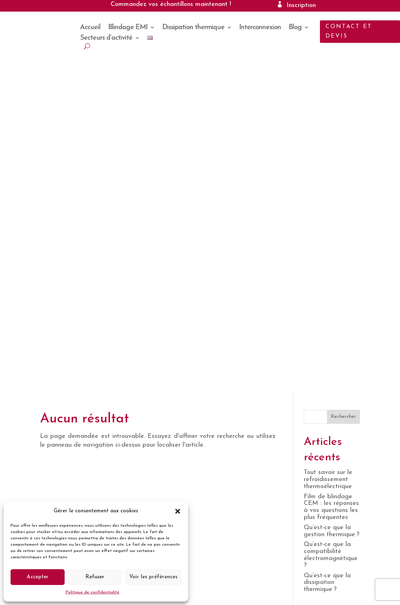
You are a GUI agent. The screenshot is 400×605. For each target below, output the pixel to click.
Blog (295, 28)
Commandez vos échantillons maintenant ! (171, 4)
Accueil (90, 28)
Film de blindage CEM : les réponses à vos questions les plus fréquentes (331, 166)
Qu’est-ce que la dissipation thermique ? (327, 242)
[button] (177, 511)
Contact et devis (349, 31)
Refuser (94, 577)
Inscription (301, 5)
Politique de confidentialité (92, 592)
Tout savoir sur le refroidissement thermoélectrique (328, 139)
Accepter (37, 577)
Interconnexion (260, 28)
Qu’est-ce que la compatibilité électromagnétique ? (331, 215)
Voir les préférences (153, 577)
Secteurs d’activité (106, 38)
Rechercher (343, 76)
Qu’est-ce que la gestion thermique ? (331, 191)
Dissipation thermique (193, 28)
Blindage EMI (127, 28)
